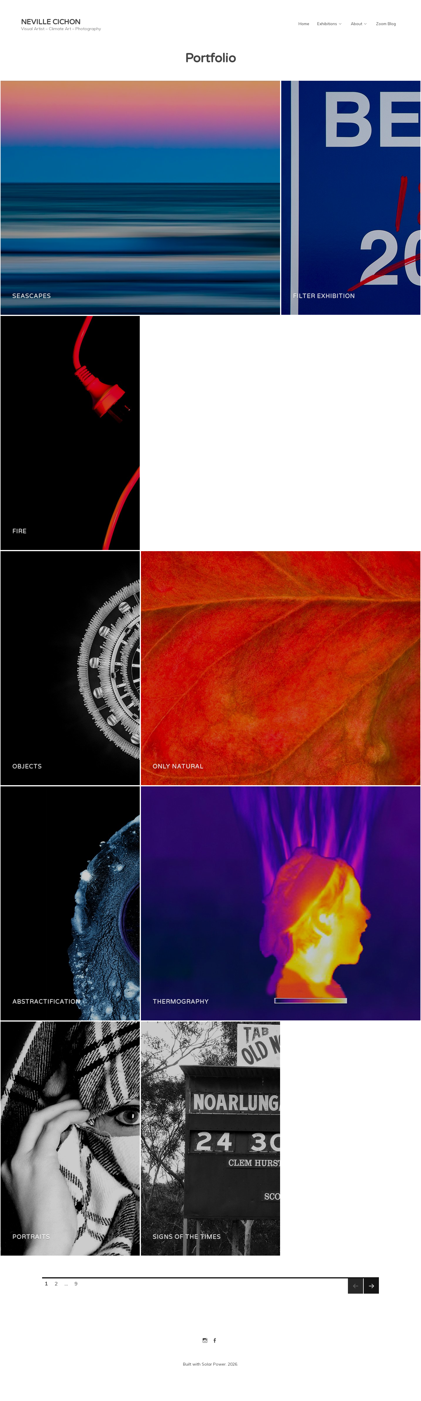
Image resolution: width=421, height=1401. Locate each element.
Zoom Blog (386, 23)
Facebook (214, 1339)
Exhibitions (327, 23)
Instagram (204, 1339)
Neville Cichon (50, 22)
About (356, 23)
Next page (371, 1293)
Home (304, 23)
